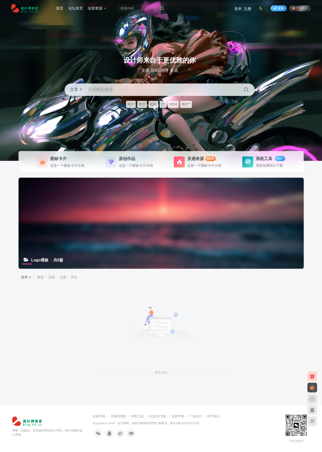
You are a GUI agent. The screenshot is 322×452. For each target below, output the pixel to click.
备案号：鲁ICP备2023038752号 (178, 423)
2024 (173, 104)
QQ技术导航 (157, 416)
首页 (59, 8)
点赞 (62, 277)
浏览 (51, 277)
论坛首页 (75, 8)
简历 (142, 104)
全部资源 (97, 8)
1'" (163, 104)
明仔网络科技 (143, 423)
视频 (153, 104)
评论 (74, 277)
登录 (238, 9)
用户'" (186, 104)
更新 (40, 277)
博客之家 (137, 416)
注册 (247, 9)
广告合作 (195, 416)
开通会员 (300, 8)
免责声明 (178, 416)
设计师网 (123, 423)
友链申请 (99, 416)
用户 (130, 104)
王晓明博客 (118, 416)
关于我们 (213, 416)
